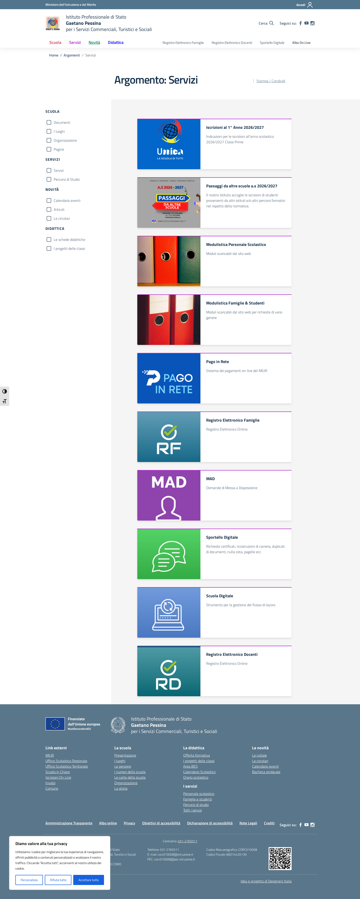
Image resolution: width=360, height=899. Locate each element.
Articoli (59, 209)
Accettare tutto (89, 879)
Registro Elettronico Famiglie (183, 42)
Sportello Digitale (272, 42)
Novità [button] (94, 42)
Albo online (108, 823)
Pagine (59, 149)
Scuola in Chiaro (57, 772)
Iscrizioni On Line (58, 777)
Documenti (62, 122)
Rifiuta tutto (58, 879)
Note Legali (248, 823)
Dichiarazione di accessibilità (210, 823)
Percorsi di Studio (67, 179)
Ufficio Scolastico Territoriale (66, 766)
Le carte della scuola (130, 777)
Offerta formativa (196, 755)
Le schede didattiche (69, 239)
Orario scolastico (195, 777)
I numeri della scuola (130, 772)
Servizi (59, 170)
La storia (120, 788)
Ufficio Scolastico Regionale (66, 761)
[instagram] (312, 23)
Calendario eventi (67, 200)
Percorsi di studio (196, 804)
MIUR (49, 755)
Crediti (269, 823)
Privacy (129, 823)
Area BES (190, 766)
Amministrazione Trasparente (68, 823)
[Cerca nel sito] (266, 23)
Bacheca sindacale (266, 772)
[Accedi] (305, 5)
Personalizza (29, 879)
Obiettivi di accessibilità (161, 823)
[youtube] (306, 23)
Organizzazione (65, 140)
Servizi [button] (75, 42)
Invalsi (50, 783)
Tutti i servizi (192, 810)
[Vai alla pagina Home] (53, 55)
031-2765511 (187, 841)
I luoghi (59, 131)
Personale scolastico (198, 793)
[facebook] (300, 23)
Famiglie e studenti (197, 799)
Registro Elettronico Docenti (232, 42)
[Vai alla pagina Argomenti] (72, 55)
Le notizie (259, 755)
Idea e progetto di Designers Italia (266, 881)
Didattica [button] (116, 42)
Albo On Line (301, 42)
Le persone (122, 766)
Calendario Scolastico (199, 772)
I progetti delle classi (69, 248)
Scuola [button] (55, 42)
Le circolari (62, 218)
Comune (51, 788)
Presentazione (125, 755)
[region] (59, 863)
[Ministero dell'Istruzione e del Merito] (70, 4)
